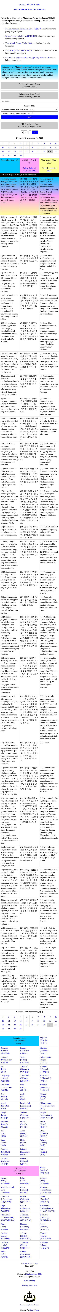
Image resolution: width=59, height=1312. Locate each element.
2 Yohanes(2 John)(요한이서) (24, 1245)
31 (3, 155)
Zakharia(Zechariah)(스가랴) (5, 1161)
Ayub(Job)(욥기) (22, 1096)
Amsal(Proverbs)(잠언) (5, 1105)
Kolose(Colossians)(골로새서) (25, 1208)
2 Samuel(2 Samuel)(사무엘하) (44, 1069)
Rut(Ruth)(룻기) (3, 1069)
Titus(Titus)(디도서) (4, 1226)
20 (56, 147)
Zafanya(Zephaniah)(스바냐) (25, 1151)
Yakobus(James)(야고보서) (5, 1235)
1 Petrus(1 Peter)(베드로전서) (25, 1235)
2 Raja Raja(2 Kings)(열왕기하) (24, 1078)
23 (15, 151)
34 (20, 155)
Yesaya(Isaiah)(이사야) (4, 1115)
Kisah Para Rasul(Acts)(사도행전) (7, 1190)
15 (26, 147)
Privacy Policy (29, 1280)
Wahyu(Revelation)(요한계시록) (25, 1254)
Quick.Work (34, 1310)
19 (50, 147)
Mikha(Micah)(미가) (23, 1142)
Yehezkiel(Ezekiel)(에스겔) (4, 1124)
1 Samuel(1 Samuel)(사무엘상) (24, 1069)
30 (56, 151)
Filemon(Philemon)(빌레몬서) (24, 1226)
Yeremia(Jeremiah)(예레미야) (24, 1115)
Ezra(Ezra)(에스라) (23, 1087)
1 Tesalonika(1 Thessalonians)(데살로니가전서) (47, 1208)
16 (32, 147)
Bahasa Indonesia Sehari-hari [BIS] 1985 (21, 36)
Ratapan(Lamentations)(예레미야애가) (46, 1115)
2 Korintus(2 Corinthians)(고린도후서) (6, 1199)
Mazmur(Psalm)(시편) (43, 1096)
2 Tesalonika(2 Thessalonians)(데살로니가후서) (8, 1217)
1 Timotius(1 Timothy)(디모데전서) (25, 1217)
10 (56, 143)
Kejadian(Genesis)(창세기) (43, 1040)
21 (3, 151)
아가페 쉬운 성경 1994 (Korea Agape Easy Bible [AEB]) (27, 58)
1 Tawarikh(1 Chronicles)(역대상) (45, 1078)
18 (44, 147)
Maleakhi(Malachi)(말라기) (24, 1161)
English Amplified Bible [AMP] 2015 (19, 50)
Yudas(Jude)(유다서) (4, 1254)
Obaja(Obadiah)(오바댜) (44, 1133)
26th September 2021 (33, 1274)
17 (38, 147)
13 (15, 147)
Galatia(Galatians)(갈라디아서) (25, 1199)
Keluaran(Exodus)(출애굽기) (5, 1050)
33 (15, 155)
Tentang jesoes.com (29, 1286)
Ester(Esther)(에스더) (4, 1096)
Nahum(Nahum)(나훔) (43, 1142)
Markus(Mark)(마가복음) (5, 1180)
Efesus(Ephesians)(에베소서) (44, 1199)
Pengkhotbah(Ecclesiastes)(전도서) (25, 1105)
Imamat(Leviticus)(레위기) (24, 1050)
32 (9, 155)
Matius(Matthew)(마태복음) (44, 1170)
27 (38, 151)
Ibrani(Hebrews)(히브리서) (44, 1226)
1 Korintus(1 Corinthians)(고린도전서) (45, 1190)
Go (35, 132)
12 (9, 147)
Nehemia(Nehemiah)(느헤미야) (44, 1087)
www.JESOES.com (30, 1263)
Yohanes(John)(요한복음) (44, 1180)
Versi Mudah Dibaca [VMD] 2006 (18, 43)
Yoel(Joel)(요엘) (3, 1133)
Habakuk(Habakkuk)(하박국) (5, 1151)
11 (3, 147)
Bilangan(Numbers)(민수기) (44, 1050)
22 (9, 151)
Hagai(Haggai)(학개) (43, 1151)
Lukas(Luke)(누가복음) (24, 1180)
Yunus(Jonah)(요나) (3, 1142)
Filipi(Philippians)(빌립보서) (6, 1208)
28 (44, 151)
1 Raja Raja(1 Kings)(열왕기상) (5, 1078)
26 (32, 151)
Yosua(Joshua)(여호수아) (24, 1060)
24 (20, 151)
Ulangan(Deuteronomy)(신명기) (6, 1060)
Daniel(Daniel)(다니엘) (23, 1124)
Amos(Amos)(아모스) (23, 1133)
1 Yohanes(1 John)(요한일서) (5, 1245)
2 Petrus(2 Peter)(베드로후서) (45, 1235)
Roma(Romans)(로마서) (24, 1190)
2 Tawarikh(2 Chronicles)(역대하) (6, 1087)
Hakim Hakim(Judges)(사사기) (45, 1060)
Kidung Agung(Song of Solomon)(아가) (47, 1105)
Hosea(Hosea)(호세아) (43, 1124)
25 (26, 151)
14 (20, 147)
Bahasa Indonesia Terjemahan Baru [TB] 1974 (23, 29)
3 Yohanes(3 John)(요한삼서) (44, 1245)
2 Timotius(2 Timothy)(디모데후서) (45, 1217)
